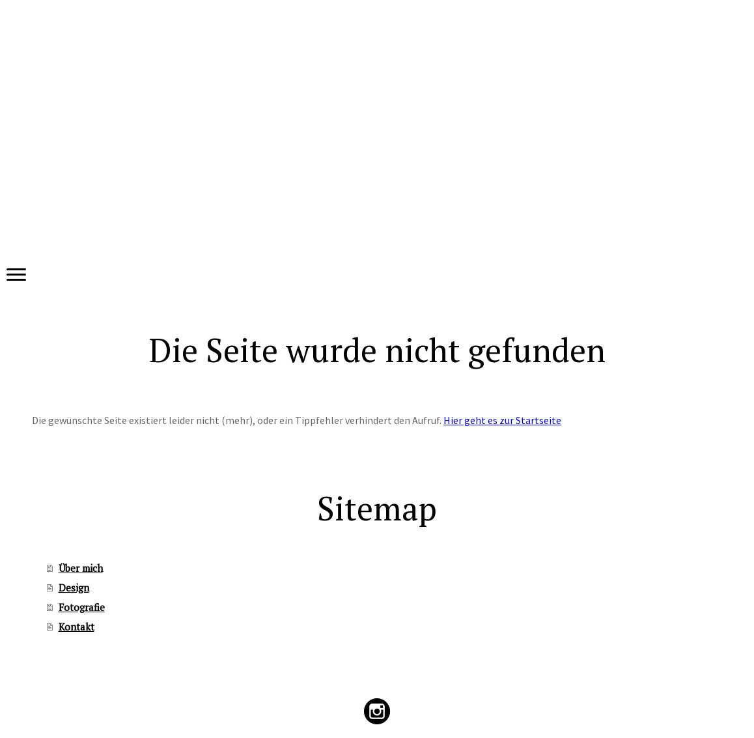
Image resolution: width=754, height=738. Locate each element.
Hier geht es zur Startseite (502, 420)
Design (74, 587)
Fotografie (82, 607)
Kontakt (76, 626)
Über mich (81, 568)
